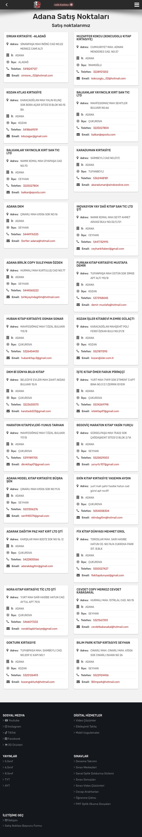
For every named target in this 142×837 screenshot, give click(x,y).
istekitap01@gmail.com (105, 411)
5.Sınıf (9, 761)
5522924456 (101, 675)
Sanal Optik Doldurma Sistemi (95, 773)
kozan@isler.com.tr (102, 358)
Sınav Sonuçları (86, 779)
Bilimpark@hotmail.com (105, 682)
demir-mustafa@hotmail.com (108, 305)
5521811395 (100, 351)
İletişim (11, 820)
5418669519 (30, 129)
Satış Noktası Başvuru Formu (23, 825)
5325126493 (30, 675)
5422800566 (31, 559)
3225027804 (101, 128)
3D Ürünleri (14, 745)
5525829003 (101, 457)
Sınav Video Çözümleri (90, 785)
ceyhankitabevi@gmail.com (107, 248)
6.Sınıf (9, 767)
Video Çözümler (86, 720)
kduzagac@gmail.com (34, 136)
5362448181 (100, 178)
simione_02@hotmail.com (37, 75)
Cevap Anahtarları (87, 791)
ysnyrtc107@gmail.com (105, 464)
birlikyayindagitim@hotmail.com (40, 297)
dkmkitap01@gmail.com (35, 464)
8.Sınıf (9, 773)
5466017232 (30, 622)
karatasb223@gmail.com (36, 411)
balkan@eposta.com (103, 134)
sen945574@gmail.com (35, 516)
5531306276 (30, 509)
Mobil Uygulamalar (87, 732)
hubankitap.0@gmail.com (36, 358)
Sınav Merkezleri (86, 767)
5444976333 (30, 234)
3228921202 (100, 71)
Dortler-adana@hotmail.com (38, 241)
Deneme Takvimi (86, 761)
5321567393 (100, 620)
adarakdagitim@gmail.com (37, 566)
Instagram (13, 726)
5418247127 (30, 69)
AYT (7, 785)
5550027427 (100, 568)
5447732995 (100, 242)
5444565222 (31, 290)
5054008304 (101, 511)
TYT (7, 779)
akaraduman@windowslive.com (110, 184)
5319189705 (30, 457)
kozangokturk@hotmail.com (38, 682)
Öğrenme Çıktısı (86, 798)
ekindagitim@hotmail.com (106, 517)
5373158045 (100, 298)
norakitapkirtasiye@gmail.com (39, 628)
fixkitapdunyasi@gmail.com (107, 575)
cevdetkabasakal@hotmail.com (110, 627)
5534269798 (101, 404)
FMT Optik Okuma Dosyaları (93, 804)
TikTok (10, 732)
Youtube (12, 720)
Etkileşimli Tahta (86, 726)
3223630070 (31, 404)
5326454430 (31, 351)
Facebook (12, 738)
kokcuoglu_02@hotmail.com (108, 78)
